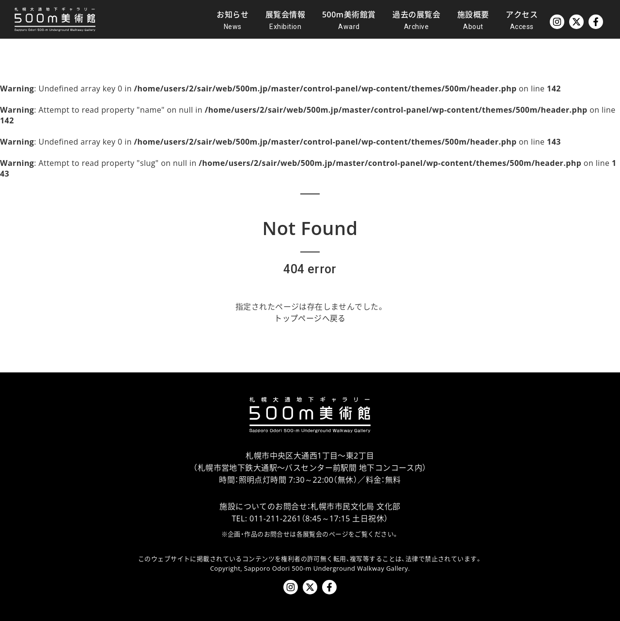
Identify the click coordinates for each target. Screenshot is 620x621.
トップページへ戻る (310, 318)
